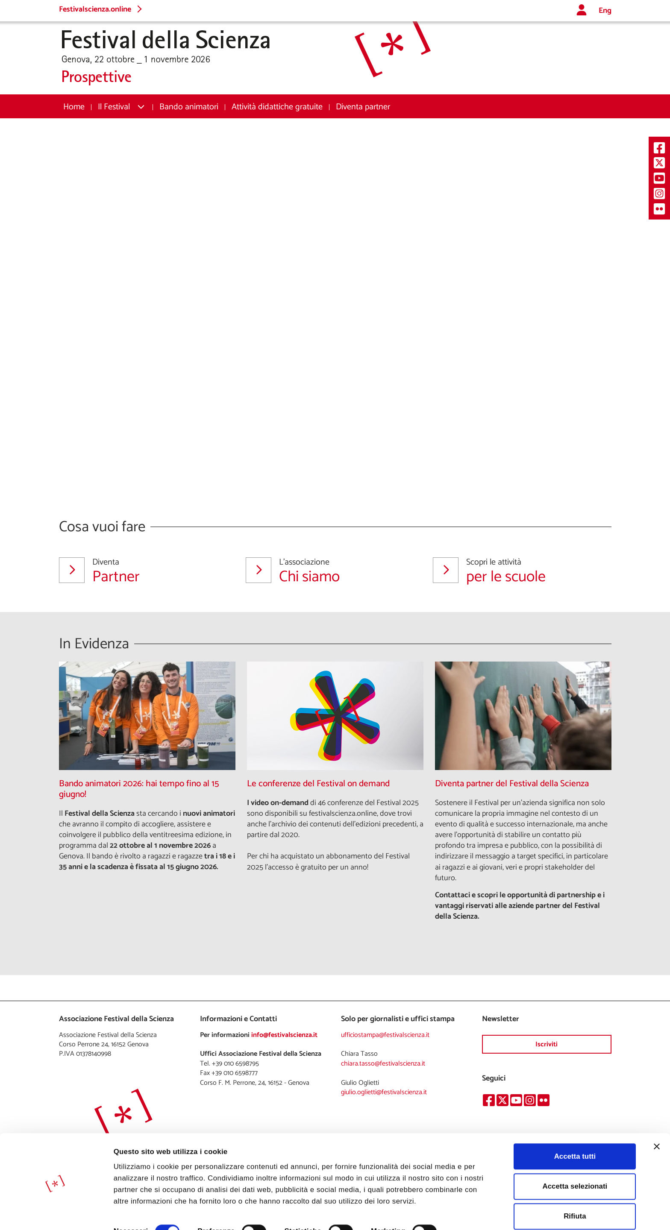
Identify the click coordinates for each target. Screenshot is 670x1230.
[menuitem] (73, 107)
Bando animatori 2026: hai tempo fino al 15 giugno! (139, 789)
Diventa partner (363, 107)
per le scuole (516, 571)
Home (74, 107)
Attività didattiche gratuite (277, 107)
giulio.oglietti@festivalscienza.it (384, 1092)
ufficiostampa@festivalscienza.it (385, 1035)
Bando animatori (188, 107)
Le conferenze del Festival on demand (318, 784)
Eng (605, 11)
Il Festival (114, 107)
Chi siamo (328, 571)
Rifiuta (575, 1184)
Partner (142, 571)
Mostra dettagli (139, 1212)
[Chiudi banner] (657, 1113)
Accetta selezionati (574, 1153)
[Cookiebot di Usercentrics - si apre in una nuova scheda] (55, 1212)
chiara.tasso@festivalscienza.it (383, 1063)
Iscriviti (546, 1044)
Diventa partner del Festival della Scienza (512, 784)
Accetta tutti (575, 1123)
